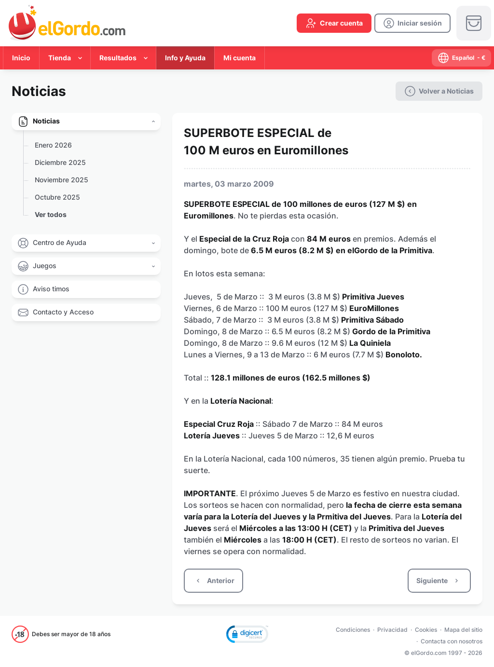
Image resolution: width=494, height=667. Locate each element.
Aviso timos (51, 289)
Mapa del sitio (463, 629)
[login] (412, 23)
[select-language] (461, 58)
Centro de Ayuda (59, 242)
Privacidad (392, 629)
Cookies (426, 629)
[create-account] (334, 23)
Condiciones (353, 629)
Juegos (44, 265)
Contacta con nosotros (451, 641)
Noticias (46, 121)
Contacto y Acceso (63, 312)
